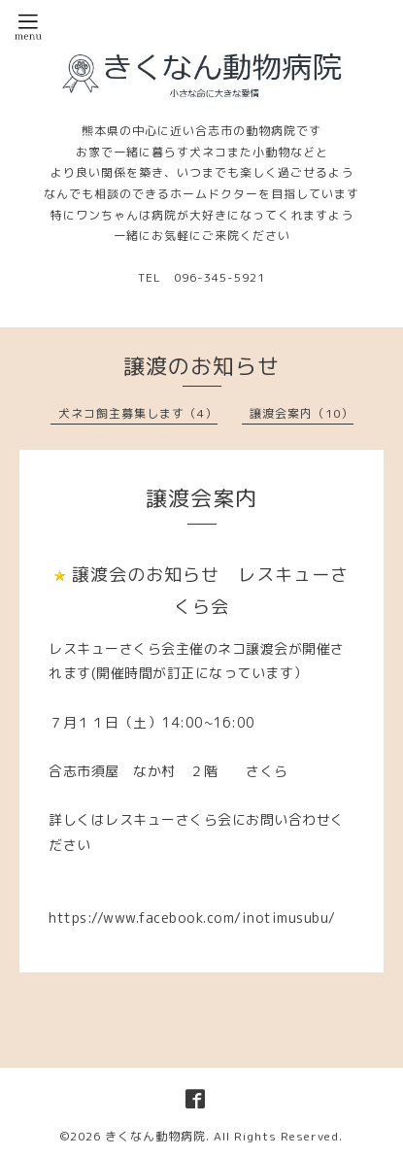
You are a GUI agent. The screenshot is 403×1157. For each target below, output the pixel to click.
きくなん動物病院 (155, 1136)
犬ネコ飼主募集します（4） (138, 413)
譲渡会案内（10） (301, 413)
